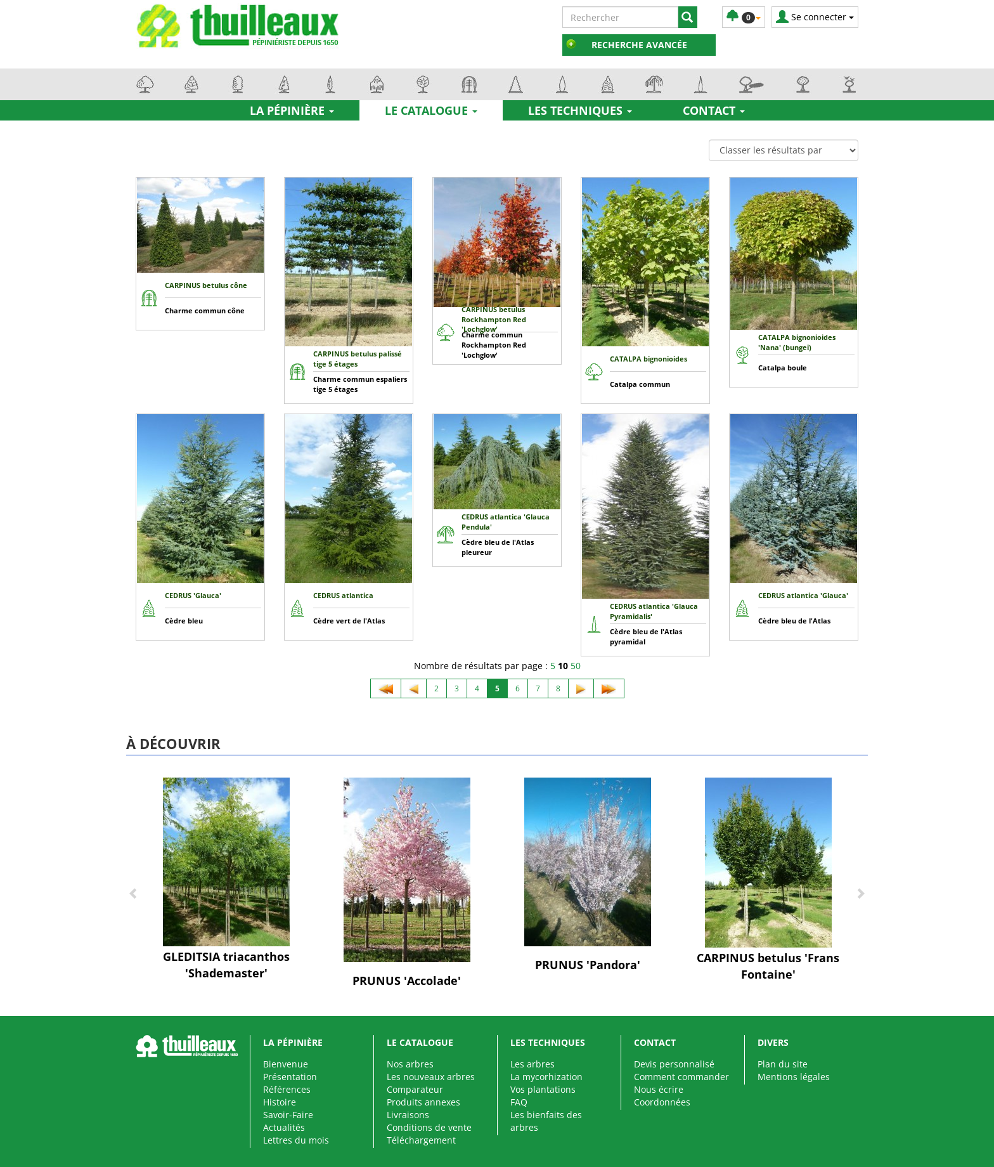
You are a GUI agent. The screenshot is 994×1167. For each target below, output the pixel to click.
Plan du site (783, 1064)
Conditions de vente (429, 1127)
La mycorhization (546, 1077)
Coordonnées (662, 1102)
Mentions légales (794, 1077)
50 (576, 666)
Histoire (279, 1102)
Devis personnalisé (674, 1064)
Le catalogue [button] (431, 110)
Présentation (290, 1077)
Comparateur (415, 1089)
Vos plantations (543, 1089)
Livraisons (408, 1115)
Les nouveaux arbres (431, 1077)
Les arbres (532, 1064)
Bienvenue (285, 1064)
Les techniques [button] (580, 110)
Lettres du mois (296, 1140)
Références (287, 1089)
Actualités (284, 1127)
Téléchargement (421, 1140)
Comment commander (681, 1077)
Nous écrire (658, 1089)
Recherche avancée (639, 45)
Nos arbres (410, 1064)
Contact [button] (714, 110)
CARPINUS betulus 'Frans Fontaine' (768, 966)
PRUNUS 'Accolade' (406, 980)
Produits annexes (423, 1102)
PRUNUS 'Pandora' (587, 964)
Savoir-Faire (288, 1115)
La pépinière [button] (292, 110)
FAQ (518, 1102)
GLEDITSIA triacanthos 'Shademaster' (226, 965)
